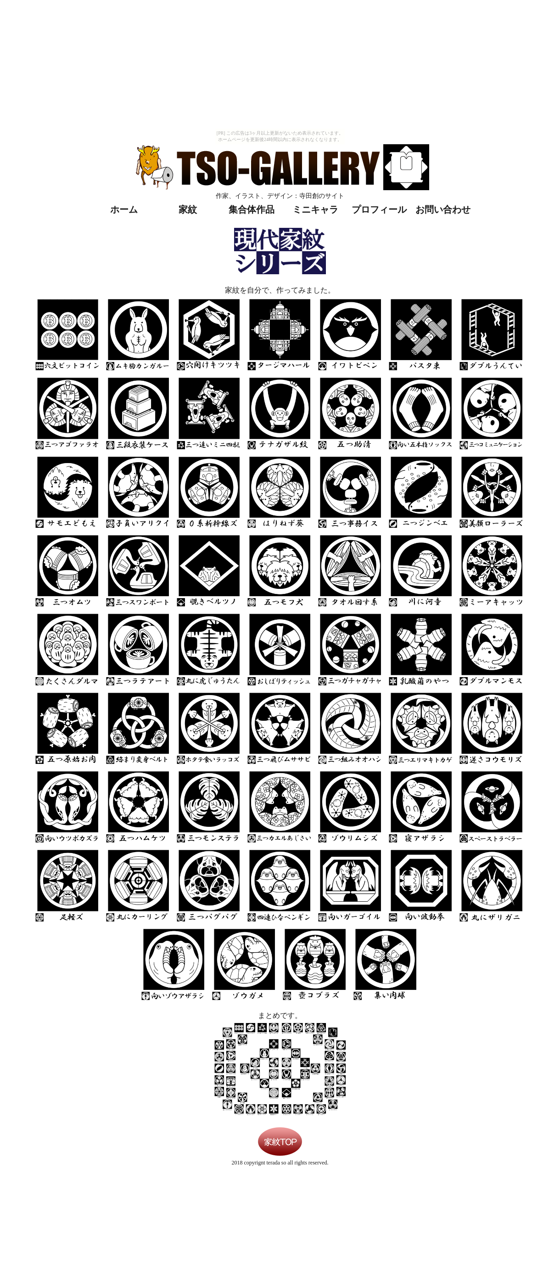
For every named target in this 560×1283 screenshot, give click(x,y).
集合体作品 (251, 209)
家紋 (188, 209)
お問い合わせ (442, 209)
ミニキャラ (315, 209)
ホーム (124, 209)
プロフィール (379, 209)
